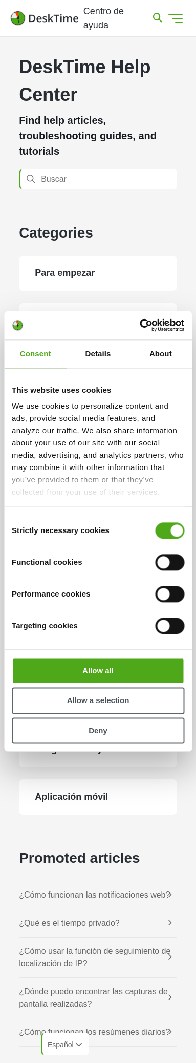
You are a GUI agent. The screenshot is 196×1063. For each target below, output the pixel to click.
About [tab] (160, 353)
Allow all (98, 670)
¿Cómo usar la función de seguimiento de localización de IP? (94, 957)
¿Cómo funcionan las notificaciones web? (94, 894)
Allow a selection (98, 700)
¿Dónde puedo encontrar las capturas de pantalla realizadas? (93, 997)
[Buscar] (98, 179)
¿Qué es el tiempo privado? (69, 923)
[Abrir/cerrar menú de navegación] (175, 18)
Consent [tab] (35, 353)
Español (66, 1044)
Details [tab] (98, 353)
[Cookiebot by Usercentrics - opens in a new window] (140, 325)
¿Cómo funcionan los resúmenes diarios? (94, 1032)
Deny (98, 730)
